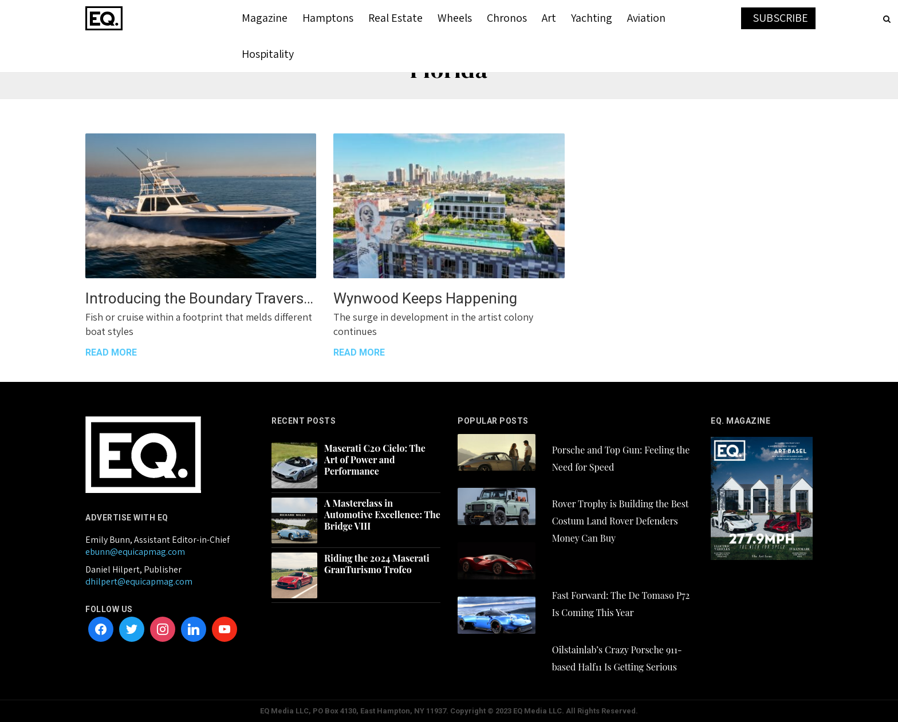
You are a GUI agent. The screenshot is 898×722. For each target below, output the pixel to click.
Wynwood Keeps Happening (425, 298)
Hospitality (268, 53)
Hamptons (327, 17)
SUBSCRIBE (780, 17)
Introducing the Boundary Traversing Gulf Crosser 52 (200, 298)
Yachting (591, 17)
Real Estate (395, 17)
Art (549, 17)
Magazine (264, 17)
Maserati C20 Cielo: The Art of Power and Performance (375, 460)
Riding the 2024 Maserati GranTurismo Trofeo (377, 564)
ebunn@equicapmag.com (135, 552)
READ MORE (111, 352)
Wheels (455, 17)
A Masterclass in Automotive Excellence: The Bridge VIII (382, 515)
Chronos (507, 17)
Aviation (646, 17)
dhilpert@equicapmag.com (138, 581)
